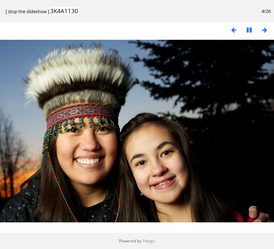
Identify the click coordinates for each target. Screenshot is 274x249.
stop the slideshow (27, 11)
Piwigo (149, 241)
